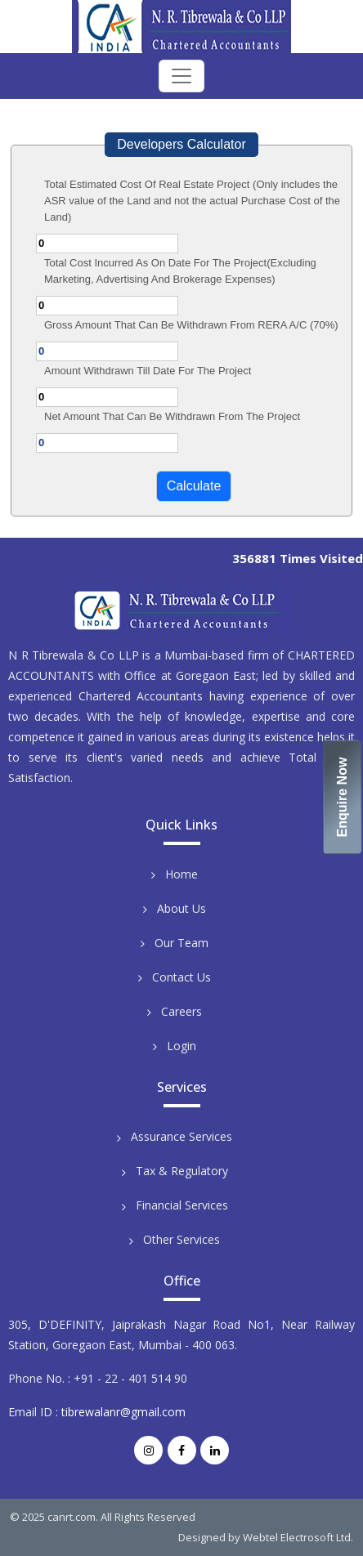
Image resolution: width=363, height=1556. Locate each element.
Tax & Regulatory (182, 1170)
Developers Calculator (181, 144)
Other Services (181, 1239)
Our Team (181, 942)
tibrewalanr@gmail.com (123, 1412)
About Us (181, 908)
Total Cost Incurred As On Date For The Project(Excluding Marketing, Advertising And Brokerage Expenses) (180, 271)
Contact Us (181, 977)
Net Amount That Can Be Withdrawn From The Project (172, 416)
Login (181, 1045)
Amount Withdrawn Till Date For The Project (147, 370)
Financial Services (182, 1205)
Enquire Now (343, 798)
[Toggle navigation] (181, 76)
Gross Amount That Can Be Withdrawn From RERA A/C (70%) (191, 325)
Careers (181, 1011)
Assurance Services (181, 1136)
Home (181, 874)
